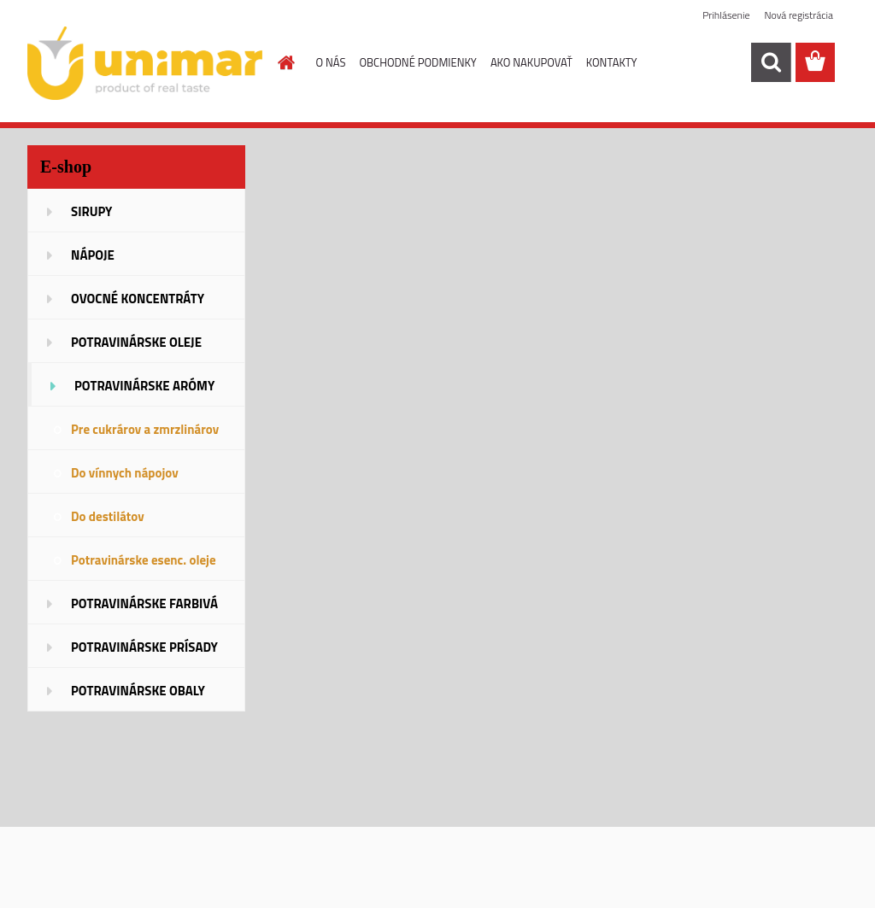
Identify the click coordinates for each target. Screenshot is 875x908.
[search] (770, 62)
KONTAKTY (611, 62)
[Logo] (144, 63)
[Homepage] (284, 62)
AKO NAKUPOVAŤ (531, 62)
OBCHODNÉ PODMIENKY (417, 62)
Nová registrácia (798, 15)
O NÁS (331, 62)
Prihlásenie (725, 15)
